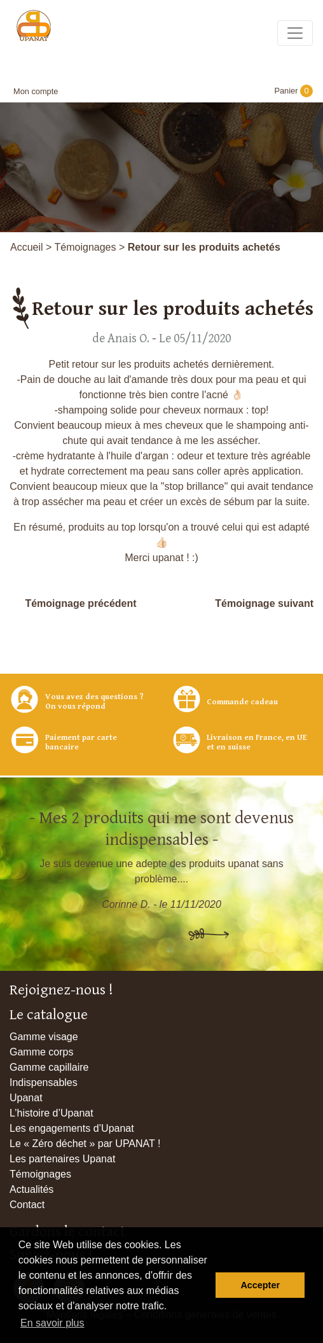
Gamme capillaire (49, 1067)
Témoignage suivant (264, 603)
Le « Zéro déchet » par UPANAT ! (85, 1143)
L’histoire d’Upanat (51, 1113)
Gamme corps (41, 1052)
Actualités (31, 1189)
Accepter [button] (260, 1285)
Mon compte (35, 91)
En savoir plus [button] (52, 1323)
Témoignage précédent (80, 603)
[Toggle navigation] (295, 33)
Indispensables (44, 1082)
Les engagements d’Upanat (72, 1128)
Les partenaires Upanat (62, 1158)
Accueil (26, 247)
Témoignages (85, 247)
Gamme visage (44, 1036)
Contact (27, 1204)
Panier (293, 90)
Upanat (26, 1097)
